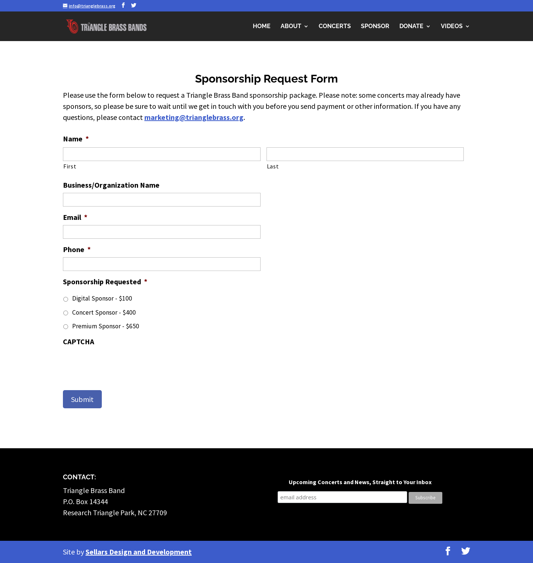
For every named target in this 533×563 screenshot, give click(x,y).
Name (76, 138)
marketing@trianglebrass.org (194, 117)
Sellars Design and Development (139, 551)
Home (262, 27)
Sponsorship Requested (105, 281)
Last (273, 166)
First (69, 166)
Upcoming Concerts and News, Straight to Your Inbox (360, 482)
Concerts (335, 27)
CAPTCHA (78, 341)
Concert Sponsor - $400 (104, 312)
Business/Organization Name (111, 185)
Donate (411, 27)
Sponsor (375, 27)
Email (75, 217)
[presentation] (119, 363)
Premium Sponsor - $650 (105, 326)
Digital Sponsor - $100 (102, 298)
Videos (452, 27)
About (291, 27)
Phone (77, 249)
